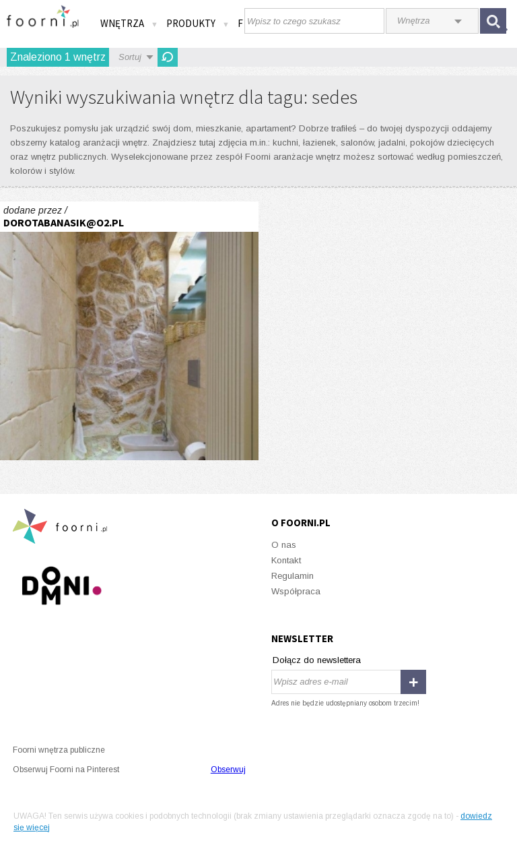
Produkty (198, 23)
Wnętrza (129, 23)
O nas (283, 545)
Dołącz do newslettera (317, 660)
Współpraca (295, 591)
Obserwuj (228, 769)
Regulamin (292, 576)
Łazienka (129, 330)
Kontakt (286, 560)
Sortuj (129, 57)
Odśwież (168, 57)
